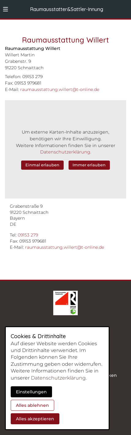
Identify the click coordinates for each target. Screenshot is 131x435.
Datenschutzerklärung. (65, 152)
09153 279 (28, 235)
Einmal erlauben (42, 165)
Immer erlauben (89, 165)
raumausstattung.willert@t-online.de (64, 247)
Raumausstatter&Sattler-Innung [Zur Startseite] (66, 9)
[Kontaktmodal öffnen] (123, 7)
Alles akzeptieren (35, 419)
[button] (5, 9)
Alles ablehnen (32, 405)
